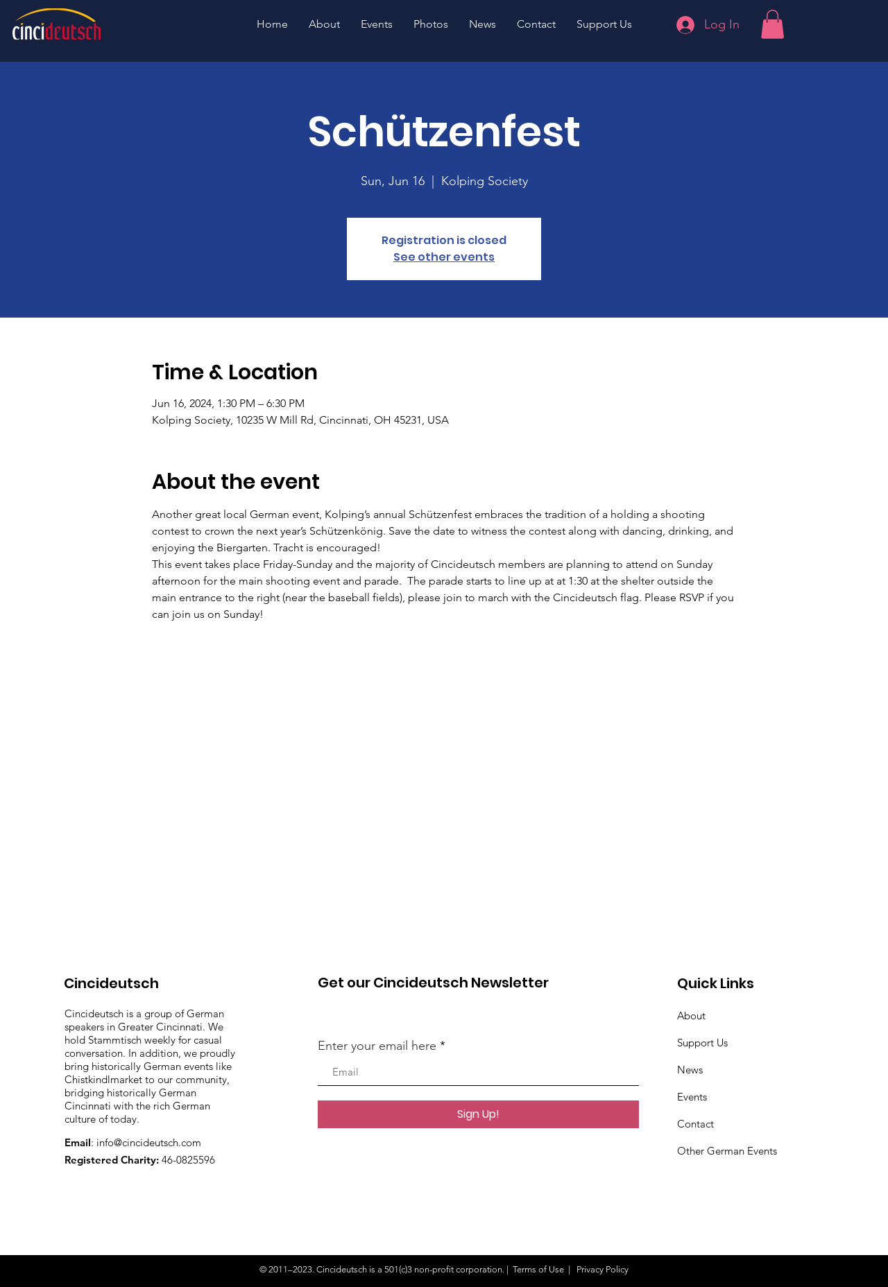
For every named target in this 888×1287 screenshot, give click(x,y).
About (691, 1015)
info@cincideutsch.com (148, 1142)
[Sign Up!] (478, 1114)
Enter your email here (377, 1045)
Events (692, 1096)
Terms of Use (538, 1269)
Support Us (702, 1042)
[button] (772, 24)
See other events (444, 257)
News (690, 1069)
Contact (695, 1123)
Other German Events (727, 1150)
